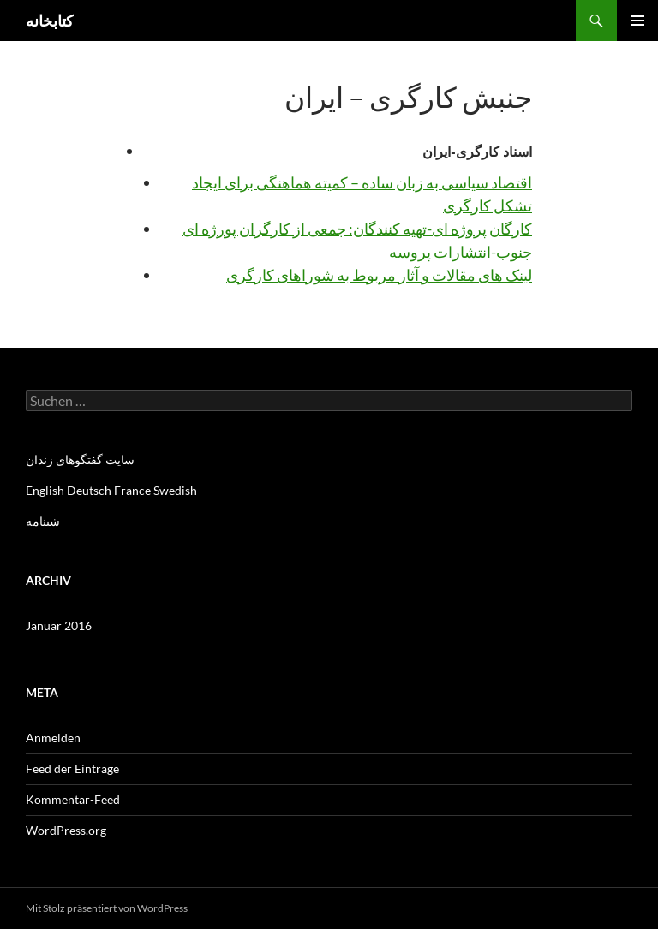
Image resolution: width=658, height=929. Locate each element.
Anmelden (53, 737)
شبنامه (43, 521)
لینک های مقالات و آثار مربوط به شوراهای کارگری (379, 274)
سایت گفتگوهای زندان (80, 459)
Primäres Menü (637, 20)
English (45, 490)
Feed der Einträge (72, 768)
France (132, 490)
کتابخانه (50, 20)
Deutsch (89, 490)
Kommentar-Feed (73, 799)
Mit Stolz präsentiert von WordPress (107, 908)
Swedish (175, 490)
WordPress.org (66, 830)
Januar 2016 (59, 625)
